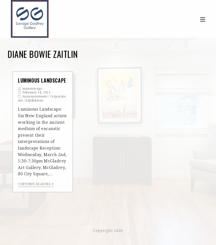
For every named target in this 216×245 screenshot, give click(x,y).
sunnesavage (32, 88)
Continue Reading (36, 184)
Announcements (35, 96)
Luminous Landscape (42, 80)
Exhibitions (34, 100)
